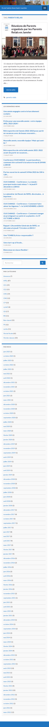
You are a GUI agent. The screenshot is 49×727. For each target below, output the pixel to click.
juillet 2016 (7, 567)
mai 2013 (6, 673)
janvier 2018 (7, 506)
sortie (5, 329)
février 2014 (7, 646)
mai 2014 (6, 637)
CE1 (4, 285)
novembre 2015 (9, 593)
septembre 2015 (9, 598)
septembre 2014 (9, 629)
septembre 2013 (9, 664)
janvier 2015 (7, 615)
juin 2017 (6, 532)
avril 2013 (6, 677)
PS (4, 325)
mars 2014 (7, 642)
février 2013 (7, 686)
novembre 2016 (9, 563)
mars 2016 (7, 580)
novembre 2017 (9, 514)
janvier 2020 (7, 440)
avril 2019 (6, 470)
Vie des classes (8, 338)
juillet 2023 (7, 360)
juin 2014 (6, 633)
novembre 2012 (9, 699)
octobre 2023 (8, 356)
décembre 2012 (9, 695)
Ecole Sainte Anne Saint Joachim (14, 8)
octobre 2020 (8, 413)
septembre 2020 (9, 418)
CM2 (5, 298)
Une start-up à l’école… (13, 242)
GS (4, 311)
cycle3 (5, 307)
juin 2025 (6, 352)
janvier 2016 (7, 589)
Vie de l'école (8, 333)
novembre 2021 (9, 387)
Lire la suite (10, 90)
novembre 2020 (9, 409)
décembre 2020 (9, 404)
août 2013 (7, 668)
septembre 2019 (9, 453)
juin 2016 (6, 571)
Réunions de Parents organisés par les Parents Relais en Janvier (26, 29)
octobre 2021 (8, 391)
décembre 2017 (9, 510)
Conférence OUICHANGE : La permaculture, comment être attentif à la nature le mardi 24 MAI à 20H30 (24, 162)
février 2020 (7, 435)
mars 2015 (7, 611)
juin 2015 (6, 602)
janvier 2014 (7, 651)
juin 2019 (6, 466)
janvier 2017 (7, 554)
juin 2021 (6, 396)
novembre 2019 (9, 448)
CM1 (5, 294)
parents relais (11, 97)
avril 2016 (6, 576)
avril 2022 (6, 378)
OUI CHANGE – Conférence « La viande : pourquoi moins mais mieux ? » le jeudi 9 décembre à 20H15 (20, 184)
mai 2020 (6, 426)
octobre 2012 (8, 703)
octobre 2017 (8, 519)
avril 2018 (6, 501)
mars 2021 (7, 400)
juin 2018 (6, 497)
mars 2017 (7, 545)
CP (4, 303)
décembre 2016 (9, 558)
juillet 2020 (7, 422)
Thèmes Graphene (21, 724)
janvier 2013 (7, 690)
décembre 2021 (9, 382)
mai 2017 (6, 536)
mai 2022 (6, 374)
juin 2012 (6, 708)
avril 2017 (6, 541)
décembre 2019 (9, 444)
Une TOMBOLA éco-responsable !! (18, 235)
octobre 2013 (8, 659)
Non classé (7, 320)
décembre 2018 (9, 479)
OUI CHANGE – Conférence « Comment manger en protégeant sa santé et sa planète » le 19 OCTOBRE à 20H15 (23, 215)
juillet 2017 (7, 527)
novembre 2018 (9, 484)
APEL (5, 281)
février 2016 (7, 585)
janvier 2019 (7, 475)
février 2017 (7, 549)
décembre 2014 (9, 620)
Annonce (6, 276)
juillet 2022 (7, 369)
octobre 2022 (8, 365)
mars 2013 (7, 681)
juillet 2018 (7, 492)
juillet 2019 (7, 462)
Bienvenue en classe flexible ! (15, 250)
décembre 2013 (9, 655)
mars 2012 (7, 712)
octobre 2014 (8, 624)
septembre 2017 (9, 523)
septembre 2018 (9, 488)
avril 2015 (6, 607)
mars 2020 (7, 431)
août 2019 (7, 457)
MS (4, 316)
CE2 (4, 289)
